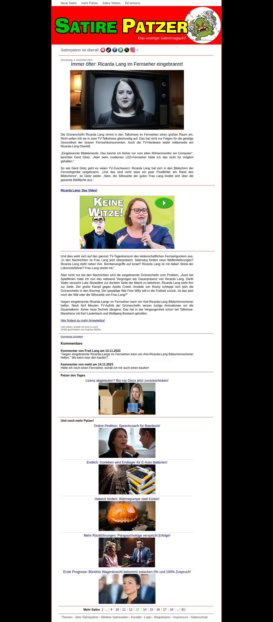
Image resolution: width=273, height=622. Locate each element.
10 (118, 609)
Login (147, 617)
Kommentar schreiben (72, 336)
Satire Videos (112, 3)
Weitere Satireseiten (115, 617)
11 (124, 609)
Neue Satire (69, 3)
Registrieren (162, 617)
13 (138, 609)
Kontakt (136, 617)
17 (165, 609)
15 (152, 609)
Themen (67, 617)
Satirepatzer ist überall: (80, 50)
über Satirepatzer (87, 617)
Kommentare (71, 343)
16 (158, 609)
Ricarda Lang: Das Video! (79, 190)
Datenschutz (199, 617)
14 (145, 609)
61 (183, 609)
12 (131, 609)
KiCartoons (132, 3)
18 (172, 609)
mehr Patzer (89, 3)
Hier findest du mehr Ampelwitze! (83, 320)
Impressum (180, 617)
